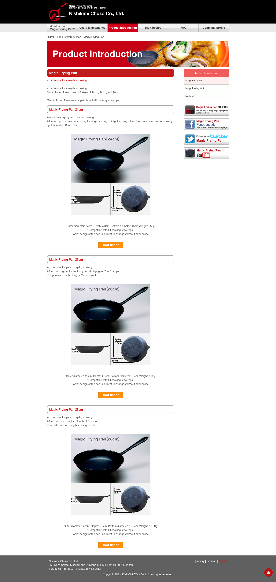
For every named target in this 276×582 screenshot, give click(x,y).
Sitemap (211, 561)
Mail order (191, 96)
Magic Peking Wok (195, 88)
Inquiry (200, 561)
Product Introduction (69, 36)
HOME (51, 36)
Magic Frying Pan (194, 80)
